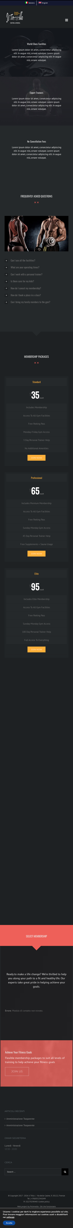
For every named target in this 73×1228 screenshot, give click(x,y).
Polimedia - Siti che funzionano (43, 1206)
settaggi (10, 1217)
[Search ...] (33, 1171)
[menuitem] (29, 2)
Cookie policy (43, 1201)
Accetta (9, 1223)
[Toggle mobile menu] (66, 20)
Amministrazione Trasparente (20, 1118)
